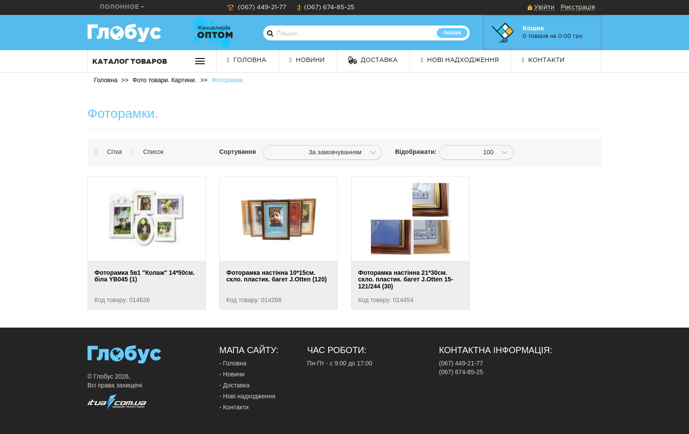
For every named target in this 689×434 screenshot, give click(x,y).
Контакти (543, 60)
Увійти (544, 7)
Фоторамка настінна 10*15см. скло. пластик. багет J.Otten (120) (276, 276)
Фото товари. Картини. (164, 80)
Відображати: (410, 151)
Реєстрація (578, 7)
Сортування (234, 151)
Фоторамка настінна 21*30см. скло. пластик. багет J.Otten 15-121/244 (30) (405, 279)
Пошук (452, 32)
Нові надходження (459, 60)
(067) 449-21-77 (256, 7)
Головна (246, 60)
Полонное (122, 7)
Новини (307, 60)
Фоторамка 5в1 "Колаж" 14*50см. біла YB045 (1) (144, 276)
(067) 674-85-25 (326, 7)
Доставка (373, 60)
